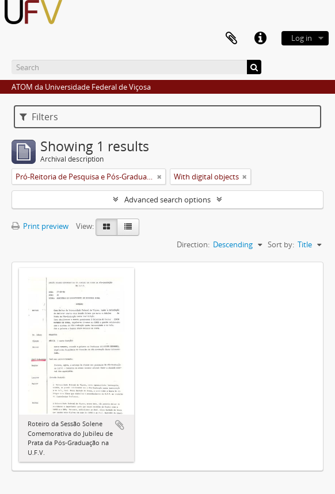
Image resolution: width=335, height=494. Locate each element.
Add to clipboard (119, 425)
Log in (301, 38)
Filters (39, 116)
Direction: (193, 244)
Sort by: (281, 244)
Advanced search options (167, 199)
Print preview (40, 226)
